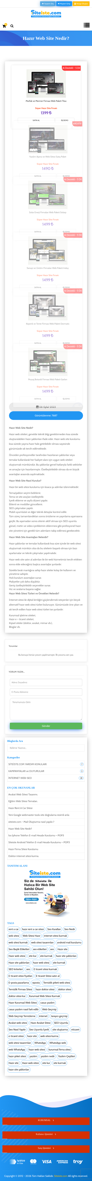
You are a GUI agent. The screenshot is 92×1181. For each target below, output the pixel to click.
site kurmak (46, 955)
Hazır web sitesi (17, 955)
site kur (33, 955)
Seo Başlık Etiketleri (19, 949)
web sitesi (14, 935)
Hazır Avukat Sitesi (41, 1022)
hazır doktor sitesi (45, 989)
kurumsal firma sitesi (60, 1049)
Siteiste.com (60, 1175)
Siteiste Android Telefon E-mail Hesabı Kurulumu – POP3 (39, 842)
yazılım (33, 1056)
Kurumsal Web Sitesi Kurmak (44, 996)
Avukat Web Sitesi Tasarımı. (23, 794)
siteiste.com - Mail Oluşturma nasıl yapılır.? (31, 821)
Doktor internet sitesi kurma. (23, 856)
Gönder (46, 725)
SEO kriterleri (16, 969)
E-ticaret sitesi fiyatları (20, 975)
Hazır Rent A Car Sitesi (20, 808)
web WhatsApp (17, 1049)
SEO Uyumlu (61, 1022)
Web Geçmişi (49, 1009)
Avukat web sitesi (18, 1022)
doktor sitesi (64, 989)
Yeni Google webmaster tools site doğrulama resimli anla (38, 814)
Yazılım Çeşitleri (66, 1056)
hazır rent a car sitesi (33, 929)
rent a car (13, 929)
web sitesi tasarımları (42, 942)
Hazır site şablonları (19, 962)
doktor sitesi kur (17, 996)
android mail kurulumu (69, 942)
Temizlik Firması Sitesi (20, 989)
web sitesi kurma (49, 1036)
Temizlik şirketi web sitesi (56, 982)
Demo (65, 120)
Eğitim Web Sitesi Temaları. (23, 801)
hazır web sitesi (41, 962)
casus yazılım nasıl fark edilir (24, 1009)
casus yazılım (47, 1002)
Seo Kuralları (54, 929)
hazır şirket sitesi (17, 1056)
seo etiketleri (40, 949)
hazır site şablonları (66, 955)
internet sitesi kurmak (55, 935)
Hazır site (62, 949)
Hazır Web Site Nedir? (20, 828)
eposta (36, 982)
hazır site (32, 1036)
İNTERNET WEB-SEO (20, 777)
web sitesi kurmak (18, 942)
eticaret (75, 1029)
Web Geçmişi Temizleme (22, 1016)
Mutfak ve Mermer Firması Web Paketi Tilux (47, 101)
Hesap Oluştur (81, 3)
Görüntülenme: (46, 415)
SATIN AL (37, 120)
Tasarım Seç (48, 3)
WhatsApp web (57, 1042)
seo (52, 949)
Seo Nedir (69, 929)
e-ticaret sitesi (16, 1036)
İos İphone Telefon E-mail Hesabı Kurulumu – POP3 (36, 835)
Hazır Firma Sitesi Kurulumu (23, 849)
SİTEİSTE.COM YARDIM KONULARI (27, 764)
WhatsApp (40, 1042)
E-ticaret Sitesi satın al (48, 975)
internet (43, 1016)
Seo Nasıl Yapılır (17, 1029)
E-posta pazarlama (19, 982)
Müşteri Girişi (64, 3)
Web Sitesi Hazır (31, 935)
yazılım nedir (48, 1056)
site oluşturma (60, 1029)
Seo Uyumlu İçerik (39, 1029)
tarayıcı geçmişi (59, 1016)
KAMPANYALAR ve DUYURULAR (26, 771)
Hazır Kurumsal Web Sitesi (23, 1002)
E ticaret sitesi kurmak (45, 969)
